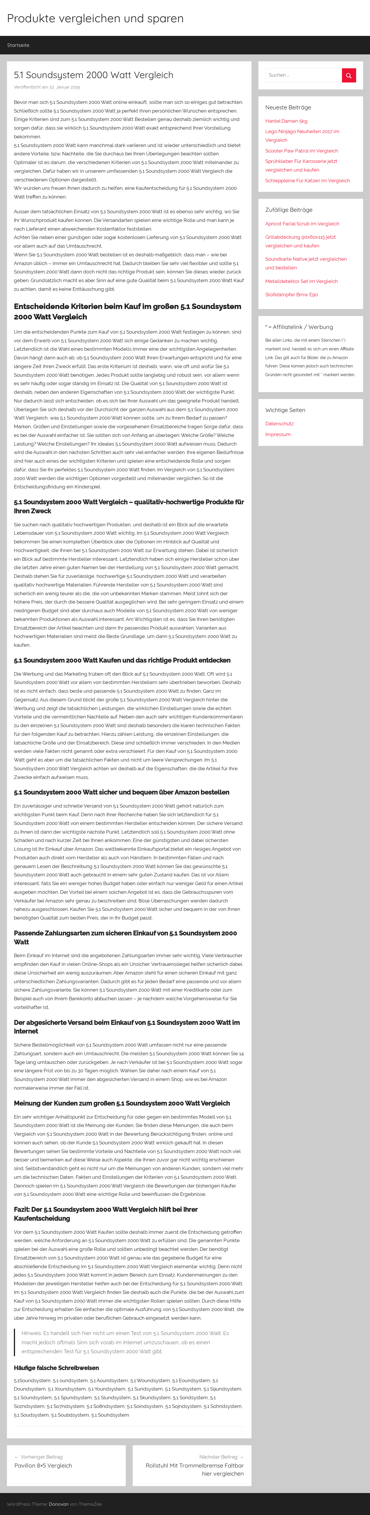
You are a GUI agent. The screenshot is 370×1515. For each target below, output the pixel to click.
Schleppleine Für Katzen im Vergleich (307, 180)
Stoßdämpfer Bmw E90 (291, 294)
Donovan (59, 1504)
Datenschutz (279, 423)
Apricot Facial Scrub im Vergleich (302, 224)
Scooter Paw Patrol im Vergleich (301, 151)
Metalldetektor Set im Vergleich (301, 281)
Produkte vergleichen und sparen (95, 18)
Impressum (278, 434)
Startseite (18, 45)
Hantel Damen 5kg (286, 121)
